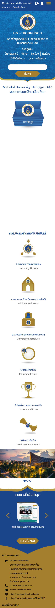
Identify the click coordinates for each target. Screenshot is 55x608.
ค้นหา (27, 73)
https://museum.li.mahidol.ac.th (24, 594)
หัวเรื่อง (46, 54)
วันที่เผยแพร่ (11, 54)
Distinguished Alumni (28, 444)
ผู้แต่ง (24, 54)
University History (28, 268)
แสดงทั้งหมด (27, 540)
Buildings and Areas (28, 303)
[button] (36, 3)
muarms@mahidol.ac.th (20, 590)
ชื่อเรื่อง (35, 54)
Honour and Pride (28, 409)
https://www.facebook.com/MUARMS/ (27, 598)
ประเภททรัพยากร (37, 58)
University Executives (28, 339)
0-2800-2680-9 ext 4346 (21, 586)
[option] (27, 516)
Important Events (28, 374)
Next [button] (46, 515)
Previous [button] (8, 515)
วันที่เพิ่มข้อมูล (17, 58)
